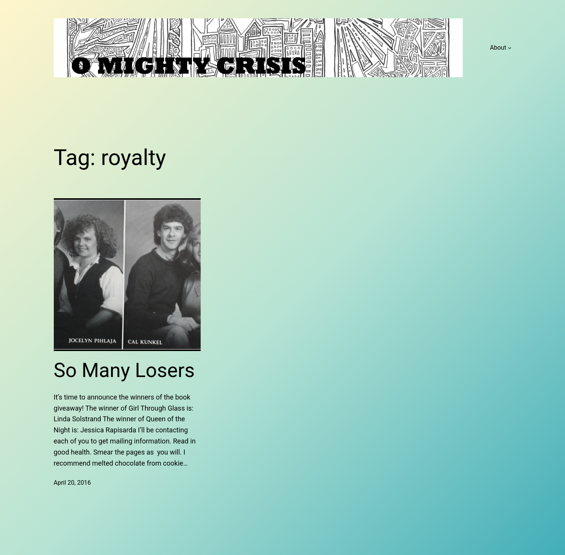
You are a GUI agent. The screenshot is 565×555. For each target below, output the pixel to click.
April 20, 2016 (72, 482)
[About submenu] (510, 48)
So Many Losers (124, 370)
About (498, 47)
